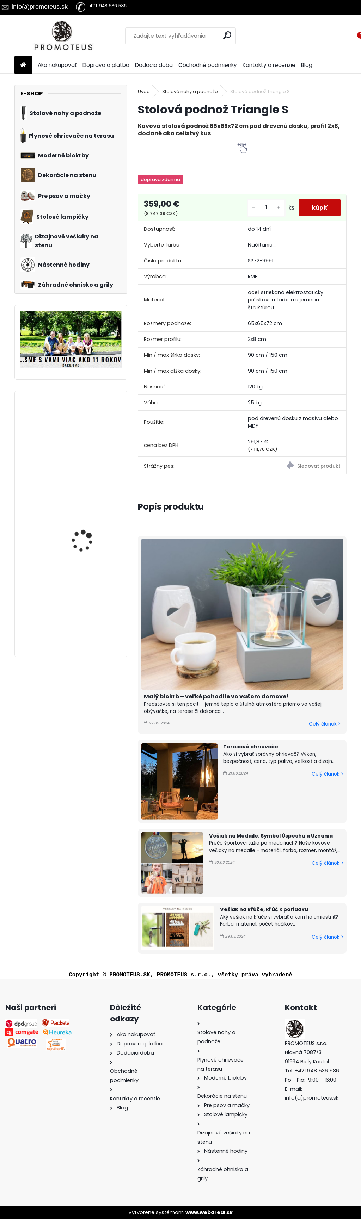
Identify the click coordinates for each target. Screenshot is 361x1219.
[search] (228, 35)
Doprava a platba (105, 65)
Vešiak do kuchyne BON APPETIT (89, 428)
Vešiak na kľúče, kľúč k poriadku (264, 909)
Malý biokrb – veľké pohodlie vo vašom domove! (216, 696)
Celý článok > (325, 724)
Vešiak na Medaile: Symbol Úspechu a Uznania (271, 835)
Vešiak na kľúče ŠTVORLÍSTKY (79, 602)
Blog (306, 65)
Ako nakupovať (57, 65)
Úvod (144, 91)
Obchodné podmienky (207, 65)
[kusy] (264, 207)
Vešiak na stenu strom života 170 (88, 508)
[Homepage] (23, 65)
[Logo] (62, 36)
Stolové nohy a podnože (190, 91)
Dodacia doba (154, 65)
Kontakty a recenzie (269, 65)
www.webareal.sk (209, 1212)
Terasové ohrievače (250, 746)
